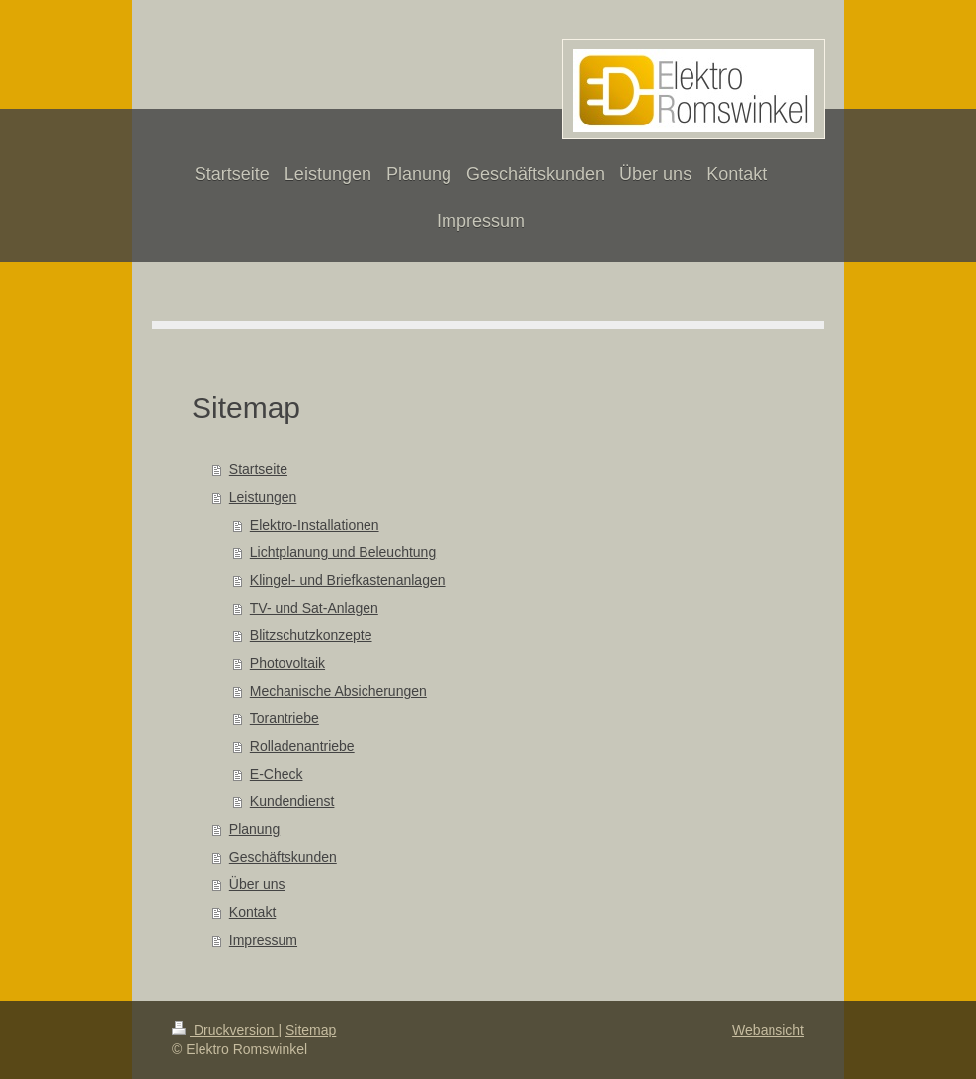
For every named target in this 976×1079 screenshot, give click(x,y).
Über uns (257, 884)
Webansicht (768, 1030)
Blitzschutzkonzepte (311, 635)
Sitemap (310, 1030)
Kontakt (252, 912)
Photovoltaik (287, 663)
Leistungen (263, 497)
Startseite (258, 469)
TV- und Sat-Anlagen (314, 608)
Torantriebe (284, 718)
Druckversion (225, 1030)
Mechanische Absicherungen (338, 691)
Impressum (263, 940)
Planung (254, 829)
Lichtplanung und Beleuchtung (343, 552)
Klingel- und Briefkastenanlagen (348, 580)
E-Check (276, 774)
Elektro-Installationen (314, 525)
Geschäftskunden (283, 857)
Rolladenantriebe (302, 746)
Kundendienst (292, 801)
